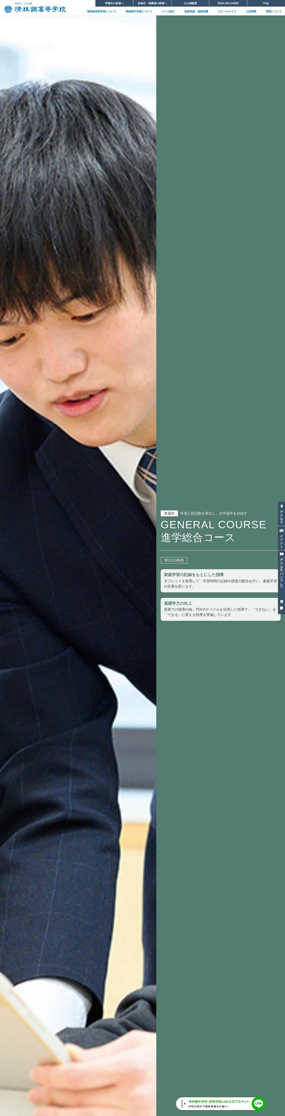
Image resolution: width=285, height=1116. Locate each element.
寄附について (274, 11)
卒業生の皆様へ (114, 3)
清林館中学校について (139, 11)
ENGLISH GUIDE (228, 3)
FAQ (266, 3)
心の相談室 (190, 3)
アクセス (281, 513)
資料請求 (281, 601)
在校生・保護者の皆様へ (152, 3)
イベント (281, 538)
